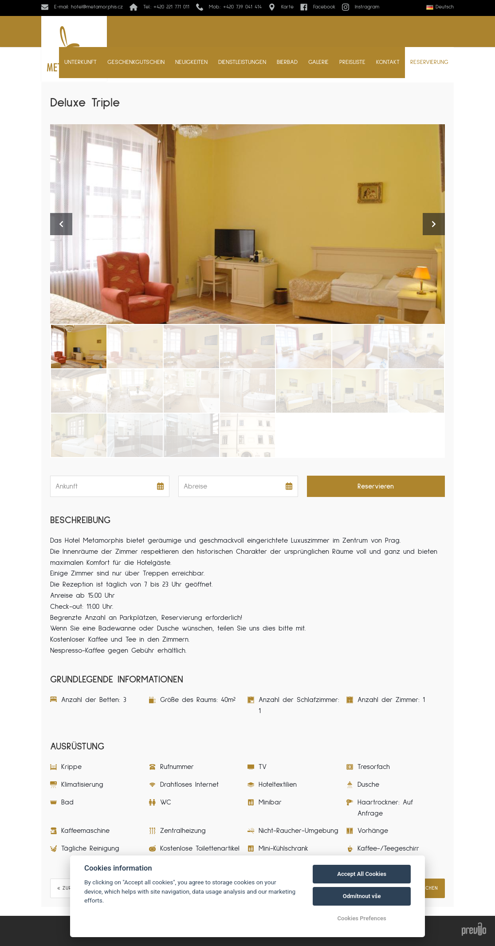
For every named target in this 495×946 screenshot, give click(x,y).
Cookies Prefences (361, 918)
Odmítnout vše (362, 896)
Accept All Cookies (361, 874)
